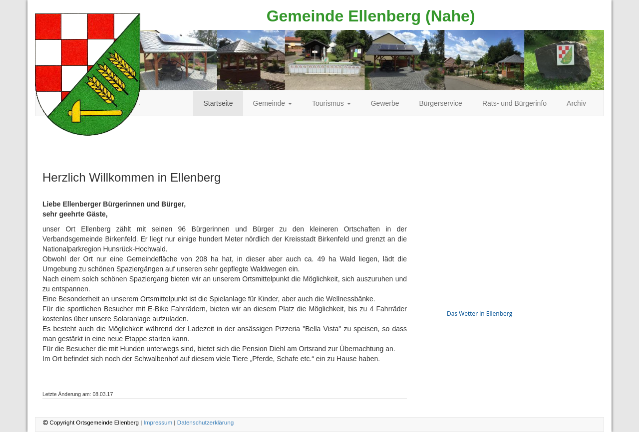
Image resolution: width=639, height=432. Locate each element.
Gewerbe (385, 103)
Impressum (158, 422)
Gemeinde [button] (272, 103)
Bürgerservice (440, 103)
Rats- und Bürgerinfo (514, 103)
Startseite (218, 103)
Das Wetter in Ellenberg (479, 313)
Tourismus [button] (331, 103)
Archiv (576, 103)
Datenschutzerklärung (205, 422)
